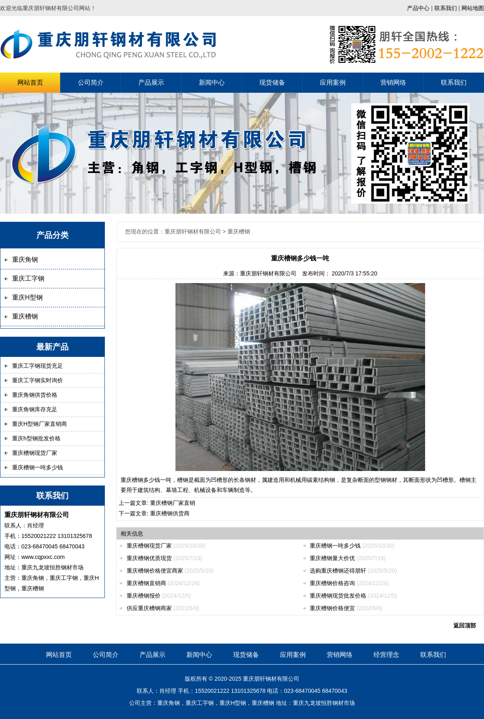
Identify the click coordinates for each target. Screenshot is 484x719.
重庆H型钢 (27, 297)
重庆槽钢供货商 (170, 513)
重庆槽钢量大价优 (332, 558)
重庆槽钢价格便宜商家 (155, 570)
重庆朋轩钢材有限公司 (268, 273)
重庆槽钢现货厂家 (34, 453)
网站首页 (30, 82)
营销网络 (393, 82)
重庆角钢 (25, 259)
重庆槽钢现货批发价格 (338, 595)
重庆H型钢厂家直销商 (39, 424)
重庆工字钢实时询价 (37, 380)
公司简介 (91, 82)
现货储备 (272, 82)
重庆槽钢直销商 (146, 583)
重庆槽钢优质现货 (149, 558)
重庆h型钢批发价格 (36, 438)
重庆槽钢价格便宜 (332, 608)
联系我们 (445, 8)
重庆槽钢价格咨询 (332, 583)
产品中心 (418, 8)
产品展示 (151, 82)
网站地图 (472, 8)
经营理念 (386, 654)
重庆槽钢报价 (144, 595)
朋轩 (259, 678)
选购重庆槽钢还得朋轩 (338, 570)
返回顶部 (464, 625)
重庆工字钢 (28, 278)
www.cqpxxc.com (43, 557)
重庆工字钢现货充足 (37, 366)
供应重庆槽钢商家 (149, 608)
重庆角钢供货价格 (34, 395)
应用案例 (333, 82)
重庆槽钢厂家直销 (172, 503)
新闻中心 (212, 82)
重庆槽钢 (25, 316)
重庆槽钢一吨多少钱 (37, 467)
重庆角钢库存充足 (34, 409)
